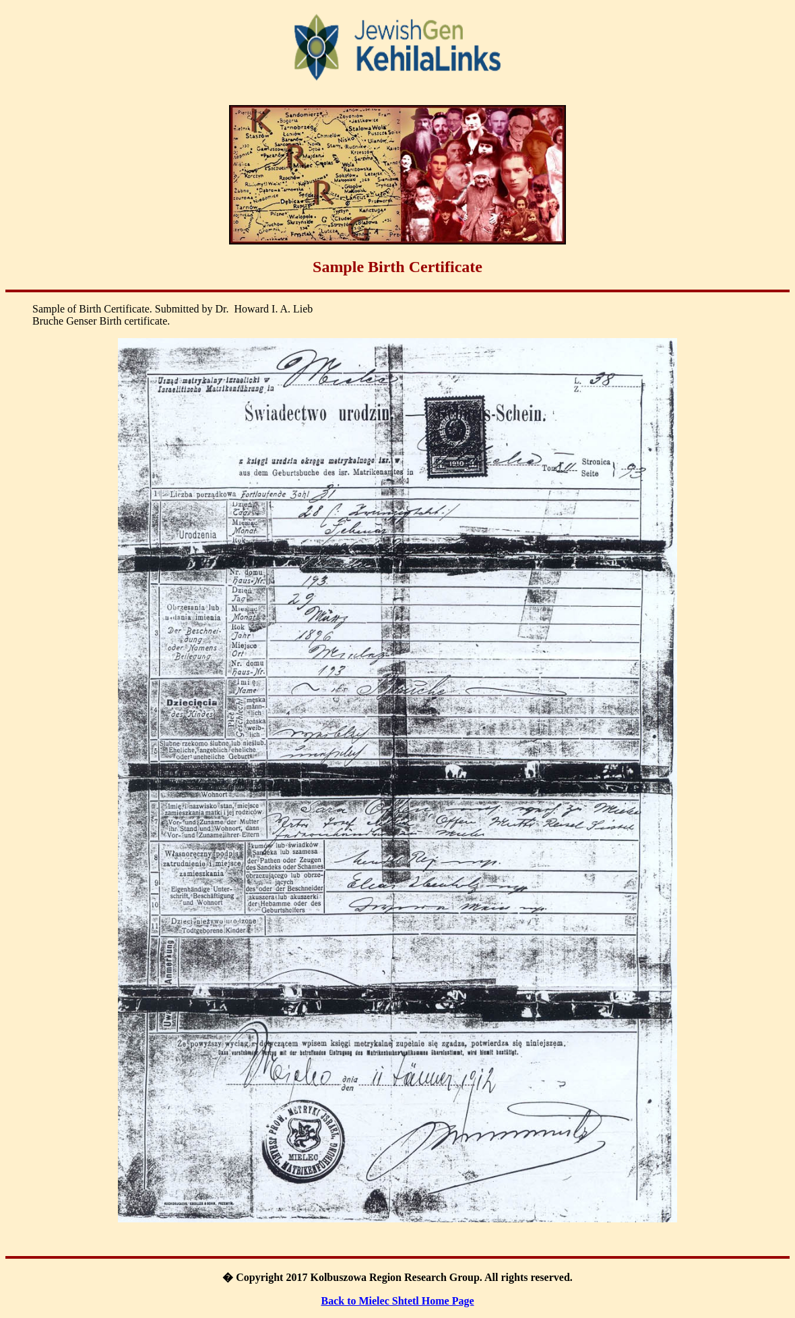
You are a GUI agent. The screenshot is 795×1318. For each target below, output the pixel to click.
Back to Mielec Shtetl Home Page (397, 1301)
